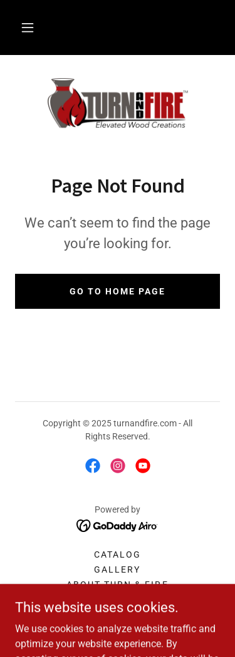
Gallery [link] (117, 569)
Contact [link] (117, 599)
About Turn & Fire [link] (117, 584)
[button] (27, 27)
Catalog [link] (117, 554)
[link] (118, 104)
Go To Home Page (117, 291)
